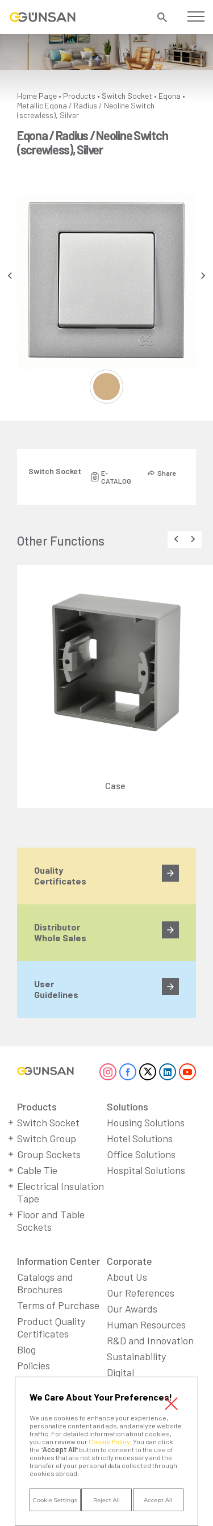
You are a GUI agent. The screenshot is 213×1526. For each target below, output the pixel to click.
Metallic (30, 105)
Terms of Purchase (58, 1305)
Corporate (129, 1261)
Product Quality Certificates (51, 1327)
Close (171, 1403)
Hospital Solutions (146, 1170)
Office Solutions (141, 1154)
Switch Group (46, 1138)
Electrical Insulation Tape (60, 1192)
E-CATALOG (116, 477)
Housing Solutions (146, 1122)
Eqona (169, 95)
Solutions (127, 1106)
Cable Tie (37, 1170)
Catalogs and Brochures (45, 1283)
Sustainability (136, 1356)
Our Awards (132, 1308)
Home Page (37, 95)
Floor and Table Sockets (51, 1220)
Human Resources (146, 1324)
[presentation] (10, 275)
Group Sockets (49, 1154)
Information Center (58, 1261)
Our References (140, 1292)
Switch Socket (127, 95)
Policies (33, 1365)
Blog (26, 1349)
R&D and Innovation (150, 1340)
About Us (127, 1277)
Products (79, 95)
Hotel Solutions (140, 1138)
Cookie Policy (109, 1441)
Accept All (158, 1500)
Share (166, 473)
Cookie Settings (55, 1500)
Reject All (106, 1500)
